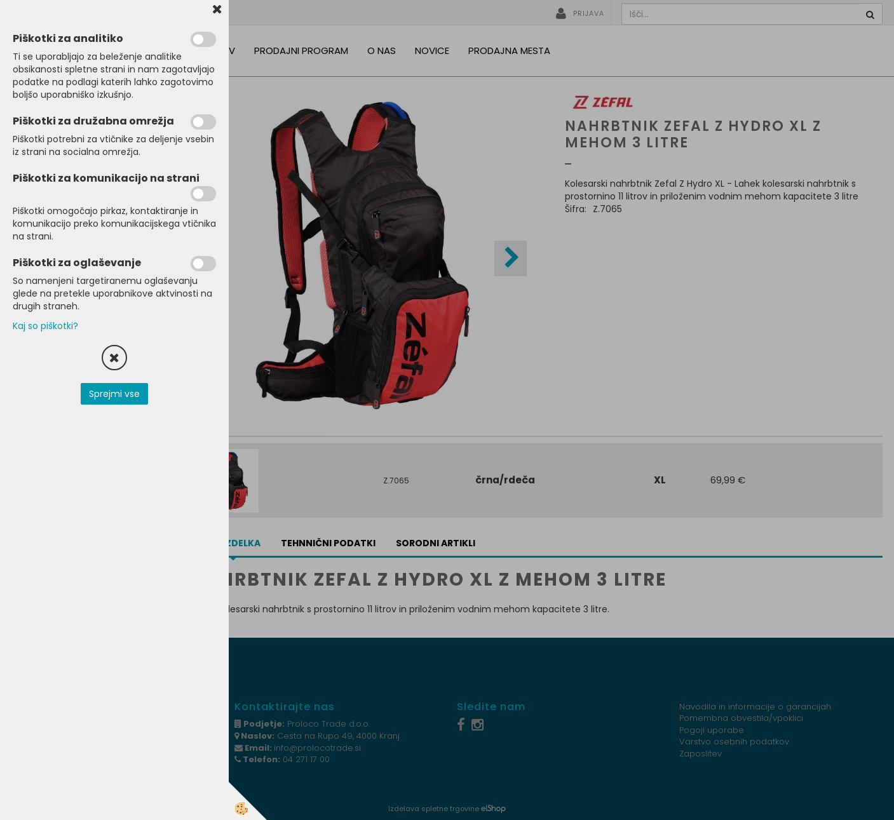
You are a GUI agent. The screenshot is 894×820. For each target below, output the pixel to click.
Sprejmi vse (114, 393)
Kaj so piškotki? (45, 325)
